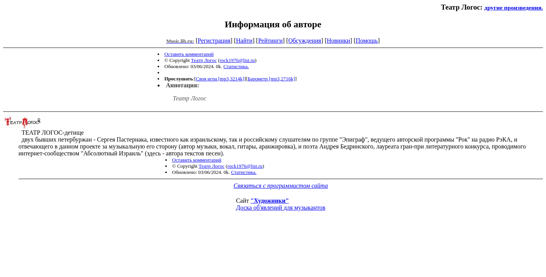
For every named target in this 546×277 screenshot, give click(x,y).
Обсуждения (304, 40)
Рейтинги (270, 40)
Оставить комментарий (189, 54)
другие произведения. (513, 7)
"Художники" (269, 200)
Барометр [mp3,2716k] (271, 79)
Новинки (338, 40)
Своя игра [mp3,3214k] (220, 79)
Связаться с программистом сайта (281, 185)
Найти (244, 40)
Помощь (367, 40)
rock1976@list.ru (237, 60)
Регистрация (214, 40)
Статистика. (236, 66)
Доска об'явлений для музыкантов (281, 207)
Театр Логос (204, 60)
